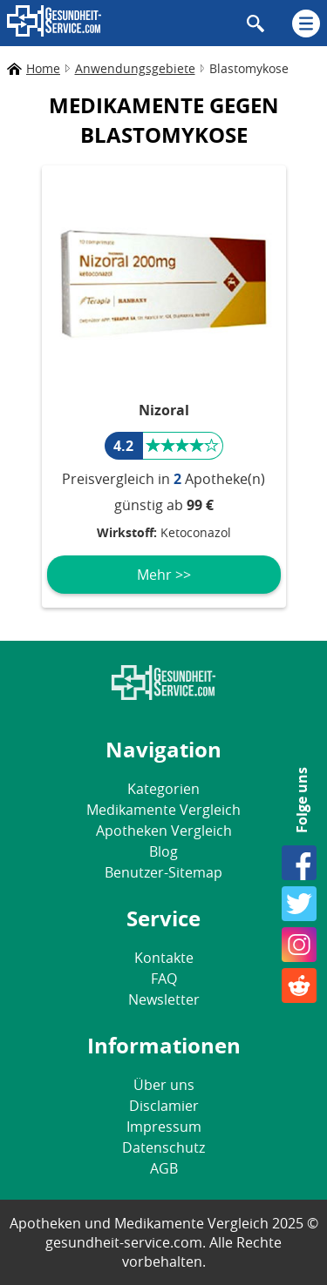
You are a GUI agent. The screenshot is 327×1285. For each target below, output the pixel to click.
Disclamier (164, 1105)
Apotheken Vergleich (164, 830)
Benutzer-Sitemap (163, 872)
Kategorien (163, 788)
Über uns (163, 1084)
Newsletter (164, 999)
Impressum (163, 1126)
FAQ (164, 978)
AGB (164, 1168)
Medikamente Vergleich (163, 809)
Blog (163, 851)
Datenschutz (163, 1147)
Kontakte (164, 957)
